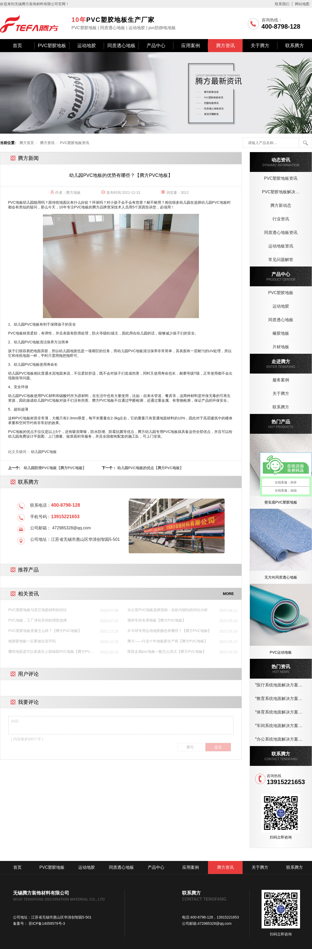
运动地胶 (86, 45)
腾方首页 (27, 143)
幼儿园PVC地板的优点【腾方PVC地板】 (150, 468)
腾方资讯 (225, 45)
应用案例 (190, 45)
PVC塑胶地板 (52, 45)
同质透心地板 (121, 45)
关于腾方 (260, 45)
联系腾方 (294, 45)
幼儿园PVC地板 (44, 452)
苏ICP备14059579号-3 (46, 923)
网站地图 (302, 4)
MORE (228, 594)
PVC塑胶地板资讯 (74, 143)
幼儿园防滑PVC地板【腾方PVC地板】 (55, 468)
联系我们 (282, 4)
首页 (17, 45)
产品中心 (156, 45)
